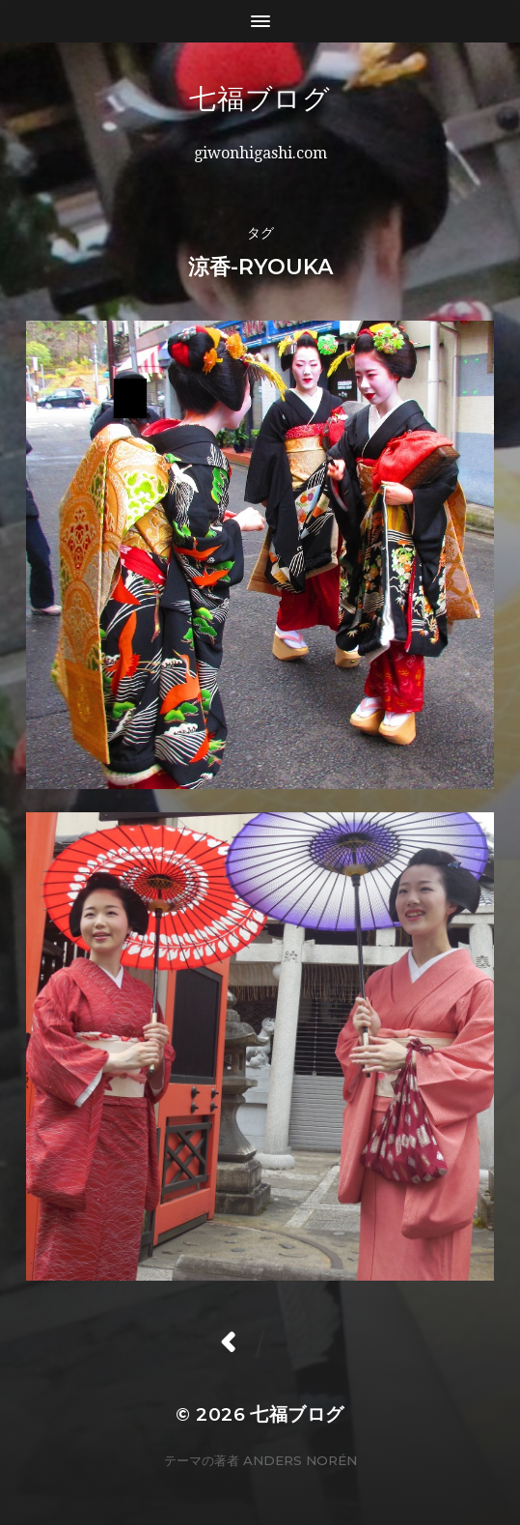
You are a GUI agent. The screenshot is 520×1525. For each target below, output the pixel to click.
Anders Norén (300, 1460)
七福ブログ (315, 98)
